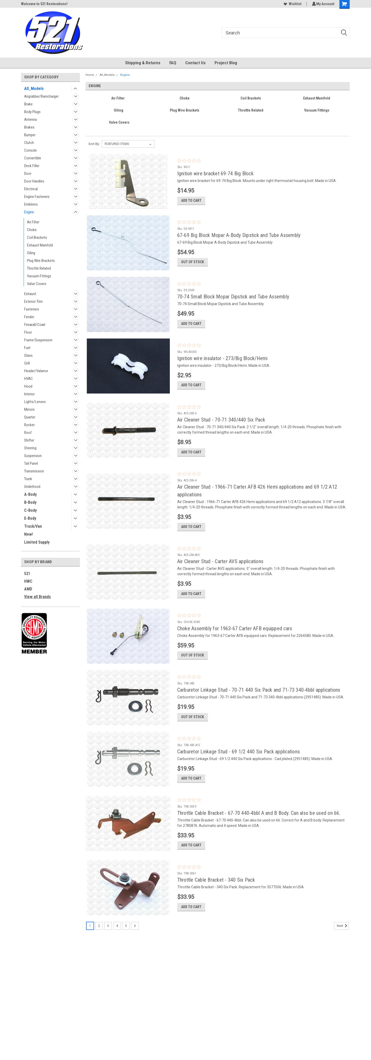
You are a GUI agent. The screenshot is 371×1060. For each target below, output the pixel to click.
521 (27, 573)
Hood (28, 386)
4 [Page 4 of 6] (117, 952)
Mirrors (29, 409)
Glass (28, 355)
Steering (30, 448)
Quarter (29, 417)
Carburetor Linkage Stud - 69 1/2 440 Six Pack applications (238, 771)
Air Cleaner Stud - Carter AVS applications (220, 574)
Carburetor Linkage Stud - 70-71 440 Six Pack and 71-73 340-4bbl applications (258, 707)
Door (27, 173)
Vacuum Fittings (39, 276)
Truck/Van (33, 526)
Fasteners (31, 309)
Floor (28, 332)
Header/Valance (36, 371)
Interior (29, 394)
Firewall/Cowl (34, 324)
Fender (29, 317)
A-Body (30, 494)
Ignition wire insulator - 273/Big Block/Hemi (222, 365)
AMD (28, 589)
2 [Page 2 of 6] (99, 952)
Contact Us (195, 62)
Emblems (31, 204)
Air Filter (33, 222)
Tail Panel (31, 463)
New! (28, 534)
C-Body (30, 510)
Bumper (29, 135)
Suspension (33, 455)
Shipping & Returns (142, 62)
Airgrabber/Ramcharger (41, 96)
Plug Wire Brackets (41, 260)
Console (30, 150)
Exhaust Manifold (40, 245)
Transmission (34, 471)
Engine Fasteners (37, 196)
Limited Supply (37, 542)
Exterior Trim (33, 301)
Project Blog (226, 62)
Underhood (32, 486)
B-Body (30, 502)
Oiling (31, 253)
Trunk (28, 479)
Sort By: (94, 144)
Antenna (30, 119)
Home (90, 75)
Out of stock (192, 266)
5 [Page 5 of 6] (126, 952)
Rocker (29, 425)
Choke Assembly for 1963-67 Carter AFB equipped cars (234, 644)
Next (343, 952)
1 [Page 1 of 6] (90, 952)
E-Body (30, 518)
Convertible (32, 158)
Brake (28, 104)
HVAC (28, 378)
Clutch (29, 142)
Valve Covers (36, 283)
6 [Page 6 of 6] (135, 952)
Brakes (29, 127)
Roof (28, 432)
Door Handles (34, 181)
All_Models (34, 88)
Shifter (29, 440)
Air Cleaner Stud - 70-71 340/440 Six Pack (221, 428)
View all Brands (37, 596)
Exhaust (30, 293)
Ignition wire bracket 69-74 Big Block (215, 173)
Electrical (31, 189)
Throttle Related (39, 268)
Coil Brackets (37, 237)
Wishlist (292, 4)
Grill (27, 363)
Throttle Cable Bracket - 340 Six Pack (216, 904)
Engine (29, 212)
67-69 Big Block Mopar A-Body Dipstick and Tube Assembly (239, 237)
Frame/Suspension (38, 340)
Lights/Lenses (35, 401)
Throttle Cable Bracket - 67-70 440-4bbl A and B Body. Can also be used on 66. (258, 835)
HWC (28, 581)
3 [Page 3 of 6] (108, 952)
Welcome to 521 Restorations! (44, 4)
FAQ (172, 62)
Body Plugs (32, 111)
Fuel (27, 347)
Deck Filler (31, 165)
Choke (32, 229)
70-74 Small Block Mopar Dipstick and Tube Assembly (233, 301)
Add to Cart (191, 202)
